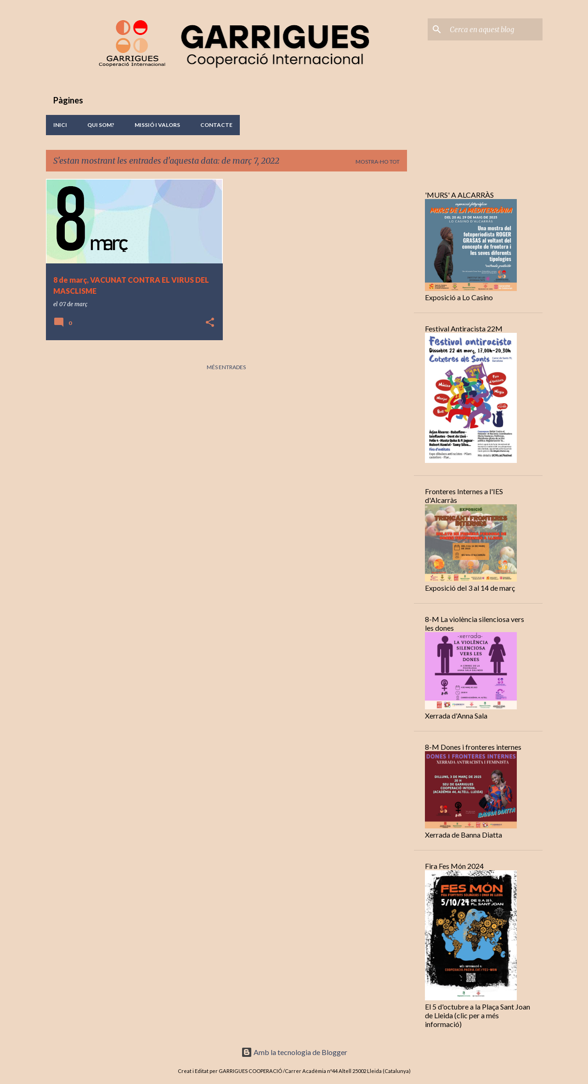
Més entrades (226, 367)
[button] (209, 323)
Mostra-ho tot (378, 161)
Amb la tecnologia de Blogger (294, 1052)
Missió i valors (157, 124)
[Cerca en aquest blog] (494, 29)
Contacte (216, 124)
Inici (60, 124)
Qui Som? (100, 124)
